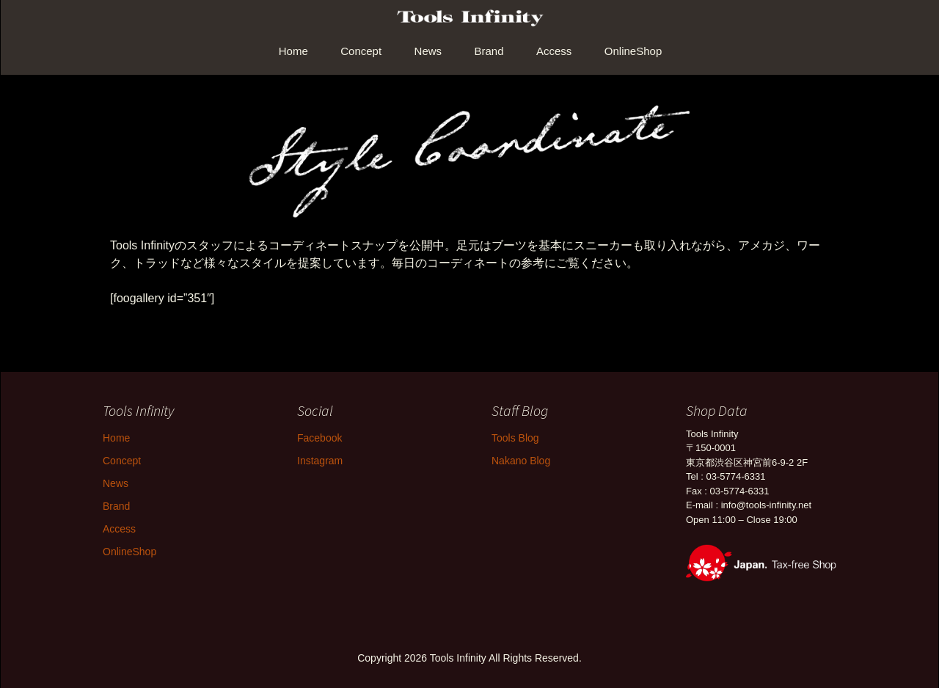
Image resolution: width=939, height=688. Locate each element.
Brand (489, 51)
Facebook (319, 438)
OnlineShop (633, 51)
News (428, 51)
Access (553, 51)
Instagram (320, 460)
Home (293, 51)
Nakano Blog (521, 460)
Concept (360, 51)
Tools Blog (515, 438)
